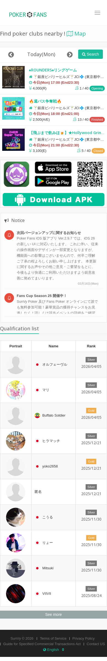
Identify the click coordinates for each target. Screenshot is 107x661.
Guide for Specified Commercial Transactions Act (42, 644)
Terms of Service (53, 638)
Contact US (96, 644)
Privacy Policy (83, 638)
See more (53, 614)
